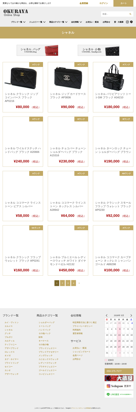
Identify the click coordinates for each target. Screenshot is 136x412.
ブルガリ (9, 337)
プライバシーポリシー (83, 326)
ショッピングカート (82, 351)
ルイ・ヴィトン (12, 322)
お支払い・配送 (92, 22)
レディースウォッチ (48, 363)
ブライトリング (12, 363)
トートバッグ (45, 326)
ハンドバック (45, 330)
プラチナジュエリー (48, 366)
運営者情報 (78, 333)
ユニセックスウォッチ (49, 359)
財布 (41, 337)
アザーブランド (12, 348)
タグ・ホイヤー (12, 359)
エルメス (9, 326)
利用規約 (77, 330)
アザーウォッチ (12, 374)
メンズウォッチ (46, 355)
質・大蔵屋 (118, 22)
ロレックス (10, 352)
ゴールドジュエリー (48, 370)
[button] (130, 14)
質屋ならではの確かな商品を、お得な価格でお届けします (27, 3)
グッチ (8, 333)
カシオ (8, 370)
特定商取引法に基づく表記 (85, 322)
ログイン (103, 3)
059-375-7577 (114, 371)
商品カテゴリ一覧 (56, 22)
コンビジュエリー (47, 374)
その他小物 (44, 344)
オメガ (8, 355)
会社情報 (75, 22)
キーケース (44, 341)
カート (123, 3)
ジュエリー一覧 (35, 22)
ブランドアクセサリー (49, 352)
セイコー (9, 366)
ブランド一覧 (16, 22)
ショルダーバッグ (47, 322)
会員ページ (78, 355)
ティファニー (11, 344)
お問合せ (106, 22)
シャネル (9, 330)
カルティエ (10, 341)
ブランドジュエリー (48, 348)
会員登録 (84, 3)
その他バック (45, 333)
